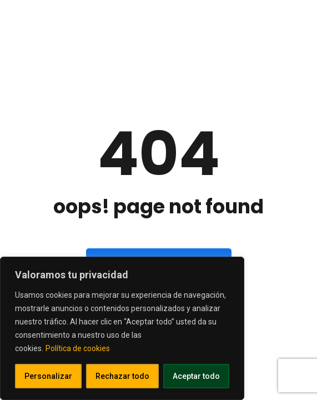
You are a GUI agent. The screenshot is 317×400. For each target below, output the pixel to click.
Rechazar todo (122, 376)
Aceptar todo (196, 376)
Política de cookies (78, 348)
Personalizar (48, 376)
